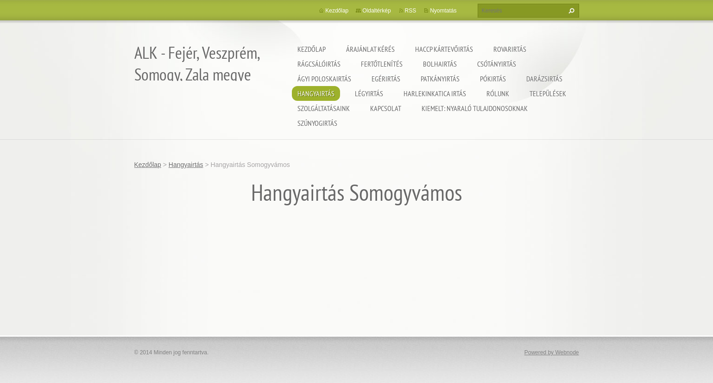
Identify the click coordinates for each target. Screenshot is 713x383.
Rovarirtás (509, 49)
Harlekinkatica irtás (435, 93)
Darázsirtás (544, 78)
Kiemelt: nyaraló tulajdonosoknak (475, 108)
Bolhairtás (440, 63)
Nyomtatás (443, 10)
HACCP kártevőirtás (444, 49)
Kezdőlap (311, 49)
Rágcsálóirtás (319, 63)
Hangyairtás (315, 93)
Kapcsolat (385, 108)
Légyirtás (369, 93)
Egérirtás (386, 78)
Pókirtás (493, 78)
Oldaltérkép (376, 10)
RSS (410, 10)
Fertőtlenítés (382, 63)
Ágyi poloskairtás (324, 78)
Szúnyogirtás (317, 123)
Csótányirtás (496, 63)
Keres (570, 11)
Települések (548, 93)
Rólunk (497, 93)
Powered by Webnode (551, 352)
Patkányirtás (440, 78)
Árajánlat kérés (370, 49)
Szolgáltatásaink (323, 108)
